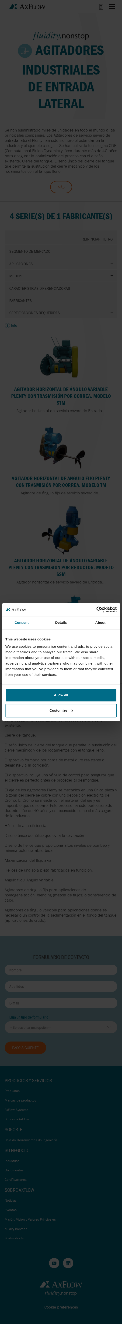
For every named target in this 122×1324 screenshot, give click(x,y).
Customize (61, 710)
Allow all (61, 695)
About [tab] (100, 622)
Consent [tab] (21, 622)
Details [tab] (61, 622)
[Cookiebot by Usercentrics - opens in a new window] (96, 609)
